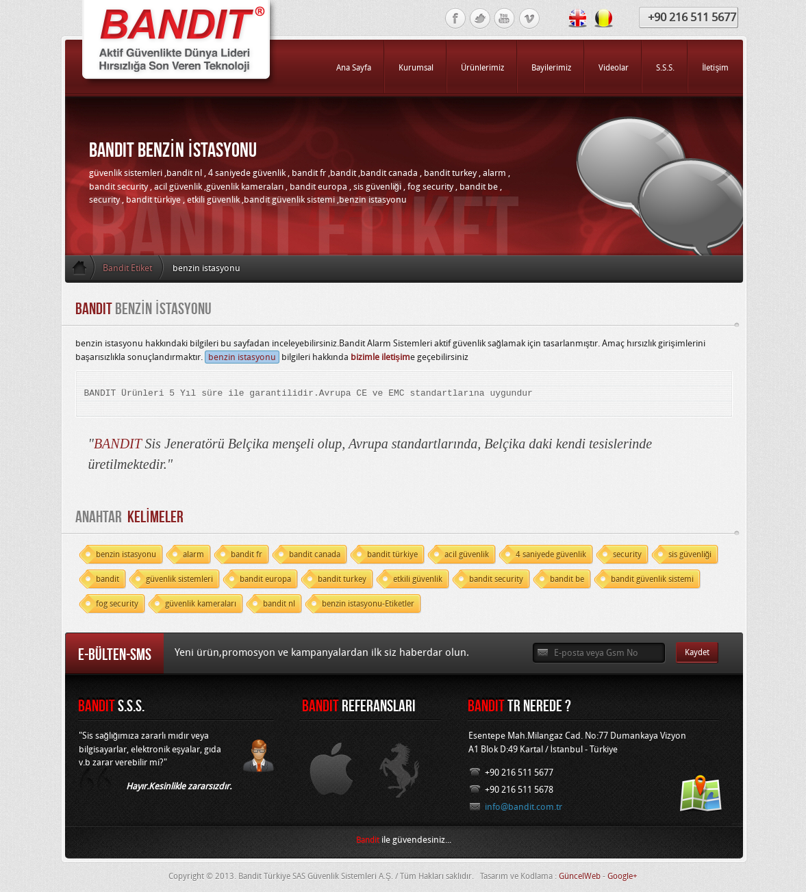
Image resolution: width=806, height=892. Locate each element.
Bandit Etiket (127, 268)
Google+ (622, 876)
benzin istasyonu (242, 357)
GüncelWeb (580, 876)
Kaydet (697, 652)
